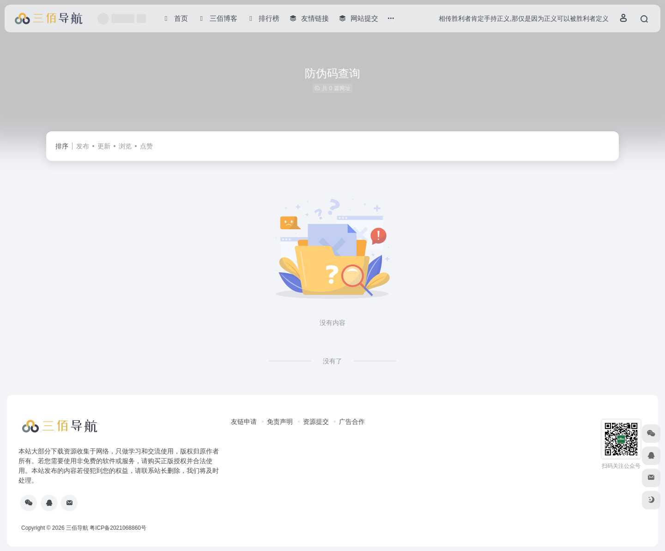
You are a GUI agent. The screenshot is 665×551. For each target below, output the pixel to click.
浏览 (125, 146)
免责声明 (280, 421)
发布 (82, 146)
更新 (103, 146)
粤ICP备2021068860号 (118, 528)
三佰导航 (77, 528)
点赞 (146, 146)
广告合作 (352, 421)
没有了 (332, 361)
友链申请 (244, 421)
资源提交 (316, 421)
